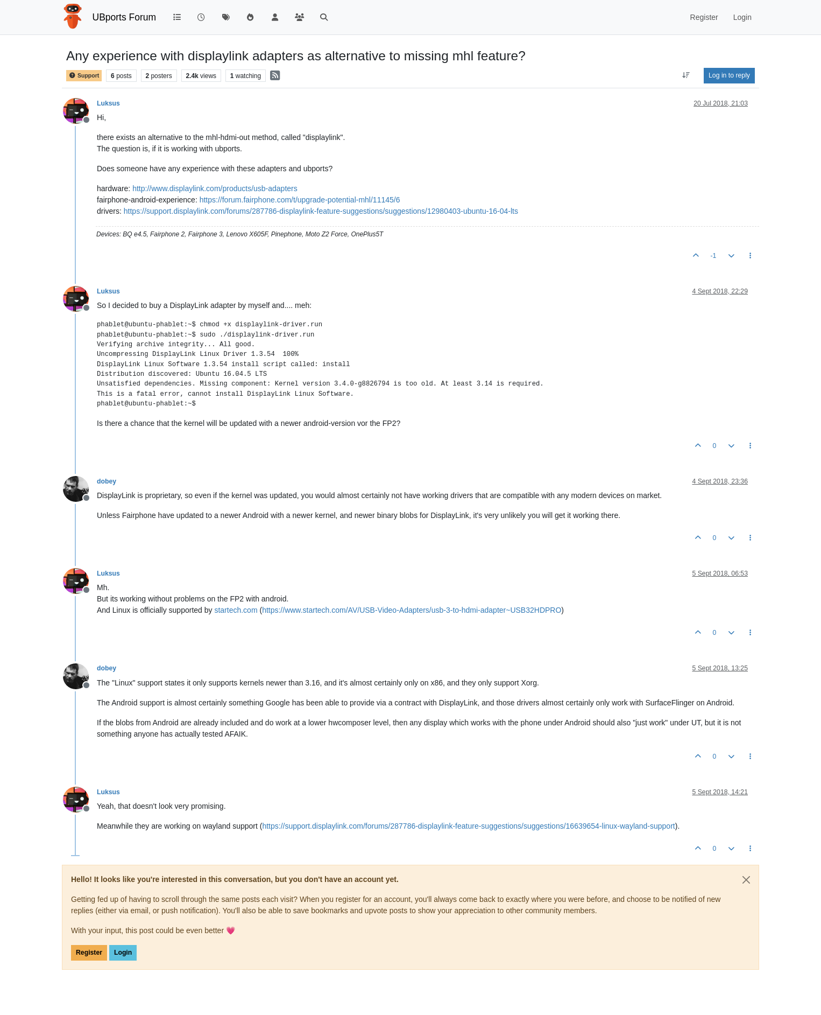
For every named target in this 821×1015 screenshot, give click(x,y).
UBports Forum (125, 17)
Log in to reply (729, 75)
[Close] (746, 879)
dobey (106, 481)
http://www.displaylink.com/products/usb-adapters (215, 188)
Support (84, 75)
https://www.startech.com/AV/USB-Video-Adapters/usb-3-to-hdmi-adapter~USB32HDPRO (411, 610)
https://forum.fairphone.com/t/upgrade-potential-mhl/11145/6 (300, 199)
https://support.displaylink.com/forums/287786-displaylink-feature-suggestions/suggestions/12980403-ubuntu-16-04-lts (321, 211)
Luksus (108, 103)
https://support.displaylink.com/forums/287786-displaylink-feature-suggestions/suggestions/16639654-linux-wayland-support (468, 826)
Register (89, 952)
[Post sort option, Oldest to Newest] (686, 75)
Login (123, 952)
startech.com (235, 610)
